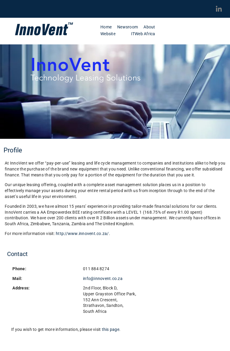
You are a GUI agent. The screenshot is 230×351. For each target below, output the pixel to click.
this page (110, 329)
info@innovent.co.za (103, 278)
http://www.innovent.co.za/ (82, 233)
